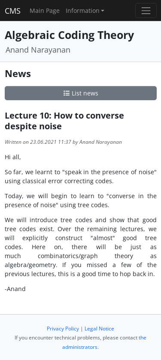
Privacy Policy (63, 328)
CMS (13, 11)
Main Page (45, 10)
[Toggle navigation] (145, 10)
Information (83, 10)
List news (81, 93)
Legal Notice (99, 328)
